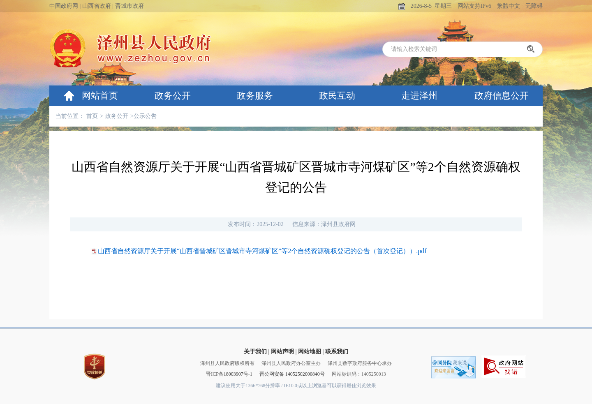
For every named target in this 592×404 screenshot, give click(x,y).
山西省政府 (96, 6)
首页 (92, 116)
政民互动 (337, 95)
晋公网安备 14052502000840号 (292, 374)
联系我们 (336, 352)
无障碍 (534, 6)
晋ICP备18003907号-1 (229, 374)
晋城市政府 (129, 6)
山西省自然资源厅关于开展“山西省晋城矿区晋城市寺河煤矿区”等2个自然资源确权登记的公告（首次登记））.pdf (262, 250)
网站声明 (282, 352)
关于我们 (255, 352)
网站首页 (100, 95)
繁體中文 (508, 6)
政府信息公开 (501, 95)
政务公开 (173, 95)
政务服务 (255, 95)
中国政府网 (63, 6)
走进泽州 (419, 95)
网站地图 (309, 352)
